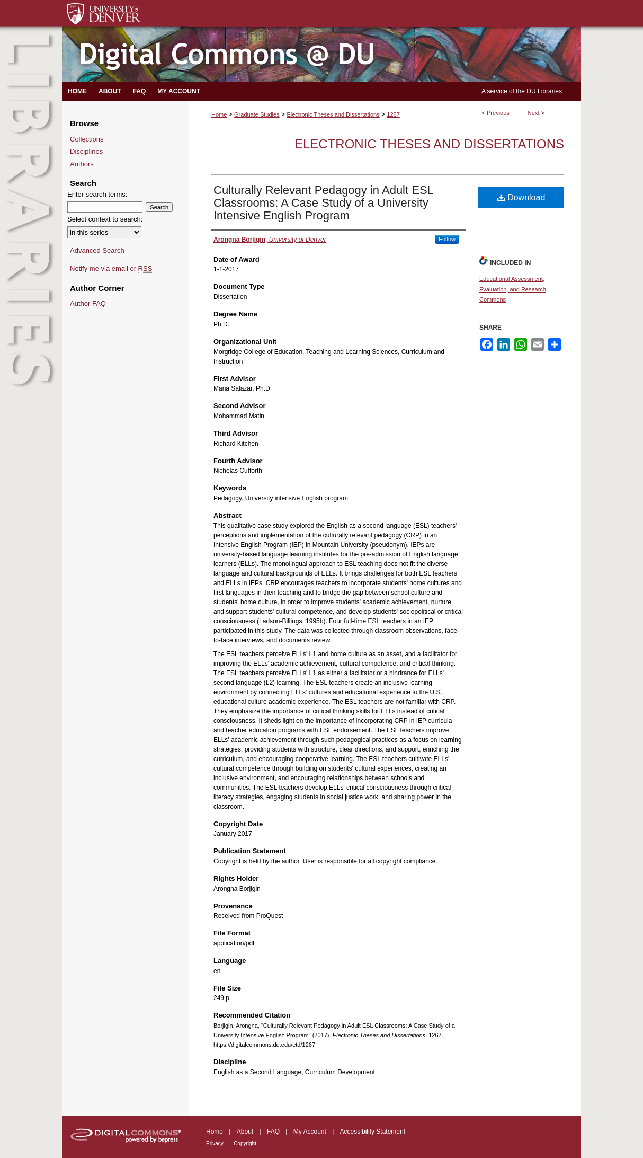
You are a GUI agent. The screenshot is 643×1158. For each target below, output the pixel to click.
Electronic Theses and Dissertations (333, 114)
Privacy (215, 1143)
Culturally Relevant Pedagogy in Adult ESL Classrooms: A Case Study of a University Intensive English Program (323, 202)
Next (534, 113)
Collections (87, 139)
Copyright (245, 1143)
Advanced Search (97, 250)
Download (521, 197)
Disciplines (86, 151)
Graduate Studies (257, 114)
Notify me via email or (111, 268)
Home (219, 114)
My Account (309, 1131)
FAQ (273, 1131)
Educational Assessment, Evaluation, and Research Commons (512, 289)
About (245, 1131)
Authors (82, 164)
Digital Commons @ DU (321, 55)
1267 (393, 114)
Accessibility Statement (372, 1131)
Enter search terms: (97, 194)
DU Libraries (544, 91)
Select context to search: (104, 219)
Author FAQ (88, 303)
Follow (447, 239)
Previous (498, 113)
